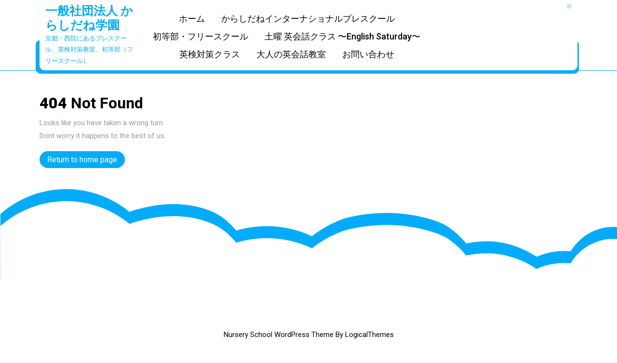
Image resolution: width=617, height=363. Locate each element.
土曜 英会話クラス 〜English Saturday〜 (342, 36)
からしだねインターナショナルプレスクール (308, 18)
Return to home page (86, 161)
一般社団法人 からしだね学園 (89, 18)
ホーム (192, 18)
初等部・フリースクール (200, 36)
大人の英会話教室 (291, 54)
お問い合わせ (368, 54)
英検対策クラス (209, 54)
